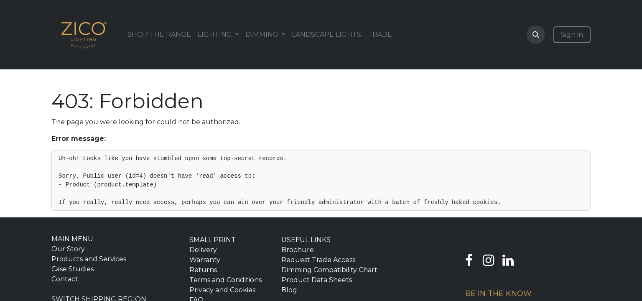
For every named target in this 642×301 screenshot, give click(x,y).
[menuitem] (159, 34)
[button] (536, 35)
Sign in (572, 34)
